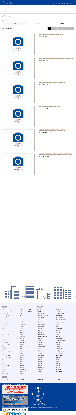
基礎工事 (3, 330)
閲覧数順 (62, 23)
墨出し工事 (40, 330)
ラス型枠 (22, 321)
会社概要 (38, 407)
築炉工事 (40, 353)
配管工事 (58, 363)
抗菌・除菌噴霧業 (5, 342)
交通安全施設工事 (60, 323)
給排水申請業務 (59, 353)
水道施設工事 (4, 348)
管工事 (21, 353)
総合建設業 (22, 355)
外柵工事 (3, 332)
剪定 (57, 326)
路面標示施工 (41, 361)
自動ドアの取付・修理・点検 (8, 357)
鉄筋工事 (3, 367)
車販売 (57, 361)
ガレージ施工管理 (5, 315)
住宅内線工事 (4, 324)
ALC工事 (39, 309)
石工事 (39, 352)
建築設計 (3, 340)
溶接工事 (22, 350)
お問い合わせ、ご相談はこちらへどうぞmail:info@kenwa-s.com (63, 4)
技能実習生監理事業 (60, 340)
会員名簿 (43, 407)
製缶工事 (58, 357)
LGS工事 (39, 311)
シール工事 (4, 319)
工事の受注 (22, 379)
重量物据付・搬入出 (24, 365)
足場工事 (22, 361)
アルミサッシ (23, 313)
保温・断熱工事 (41, 324)
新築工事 (22, 344)
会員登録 (48, 407)
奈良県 (20, 311)
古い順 (38, 23)
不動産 (39, 323)
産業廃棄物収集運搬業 (6, 352)
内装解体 (22, 326)
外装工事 (40, 332)
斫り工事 (58, 342)
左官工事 (58, 336)
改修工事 (40, 342)
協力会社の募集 (5, 379)
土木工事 (22, 328)
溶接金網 (40, 350)
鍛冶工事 (58, 367)
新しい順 (14, 23)
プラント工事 (41, 319)
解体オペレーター (5, 359)
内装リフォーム (59, 324)
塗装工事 (22, 330)
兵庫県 (12, 311)
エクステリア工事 (60, 313)
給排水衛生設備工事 (6, 355)
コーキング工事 (5, 317)
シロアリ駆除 (41, 317)
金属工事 (40, 365)
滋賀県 (20, 309)
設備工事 (40, 359)
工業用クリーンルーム (43, 336)
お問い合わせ (54, 407)
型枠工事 (40, 328)
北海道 (3, 309)
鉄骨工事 (22, 367)
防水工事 (3, 369)
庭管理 (3, 338)
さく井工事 (57, 311)
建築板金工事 (59, 338)
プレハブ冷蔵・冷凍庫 (61, 319)
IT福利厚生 (32, 407)
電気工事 (3, 371)
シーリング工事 (59, 317)
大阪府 (3, 311)
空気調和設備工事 (60, 352)
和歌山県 (30, 311)
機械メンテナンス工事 (24, 346)
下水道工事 (22, 323)
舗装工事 (22, 357)
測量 (3, 350)
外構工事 (22, 332)
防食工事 (40, 369)
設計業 (57, 359)
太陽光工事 (22, 334)
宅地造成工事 (41, 334)
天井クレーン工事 (5, 334)
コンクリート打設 (24, 315)
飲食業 (39, 371)
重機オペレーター (5, 365)
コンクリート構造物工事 (43, 315)
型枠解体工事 (59, 328)
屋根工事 (3, 336)
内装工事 (3, 326)
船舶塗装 (40, 357)
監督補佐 (22, 352)
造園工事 (40, 363)
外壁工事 (58, 330)
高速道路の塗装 (5, 373)
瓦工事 (57, 350)
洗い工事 (40, 348)
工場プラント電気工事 (24, 336)
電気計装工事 (23, 371)
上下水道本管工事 (5, 323)
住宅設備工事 (23, 324)
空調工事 (3, 353)
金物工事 (58, 365)
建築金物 (22, 340)
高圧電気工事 (59, 371)
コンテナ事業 (59, 315)
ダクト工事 (22, 319)
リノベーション (41, 321)
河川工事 (22, 348)
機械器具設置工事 (42, 346)
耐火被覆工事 (41, 355)
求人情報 (58, 379)
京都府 (29, 309)
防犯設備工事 (23, 369)
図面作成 (3, 328)
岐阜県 (12, 309)
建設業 (39, 340)
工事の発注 (40, 379)
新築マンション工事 (6, 344)
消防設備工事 (59, 348)
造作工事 (22, 363)
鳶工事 (21, 373)
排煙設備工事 (23, 342)
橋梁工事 (3, 346)
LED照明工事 (58, 309)
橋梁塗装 (58, 344)
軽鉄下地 (3, 363)
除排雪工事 (58, 369)
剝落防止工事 (41, 326)
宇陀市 (57, 334)
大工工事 (58, 332)
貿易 (3, 361)
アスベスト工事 (5, 313)
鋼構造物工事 (41, 367)
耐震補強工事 (59, 355)
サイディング (23, 317)
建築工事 (40, 338)
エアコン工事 (41, 313)
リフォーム (58, 321)
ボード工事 (4, 321)
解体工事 (22, 359)
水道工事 (58, 346)
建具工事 (22, 338)
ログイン (67, 8)
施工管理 (40, 344)
